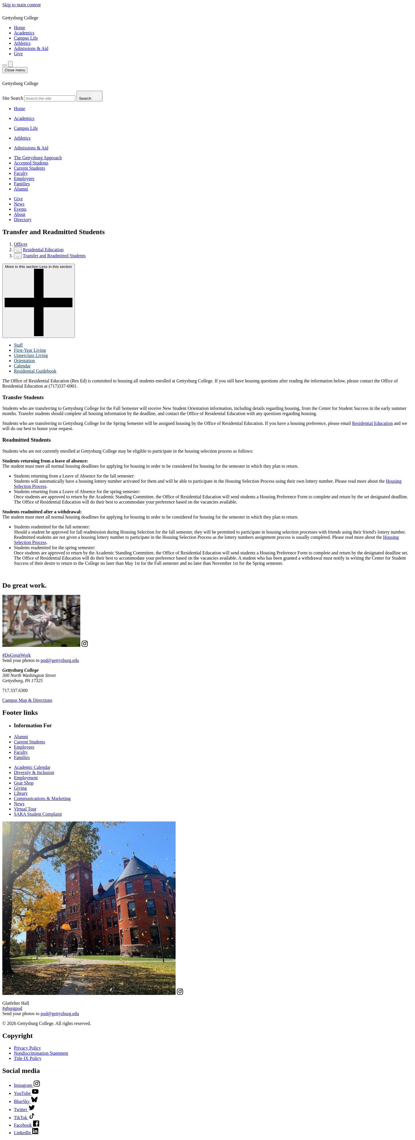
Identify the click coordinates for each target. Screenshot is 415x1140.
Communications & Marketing (42, 798)
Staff (18, 345)
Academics (24, 32)
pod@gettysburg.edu (59, 660)
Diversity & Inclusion (34, 772)
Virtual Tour (25, 808)
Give (18, 53)
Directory (22, 219)
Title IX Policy (27, 1058)
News (19, 203)
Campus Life (26, 38)
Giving (20, 788)
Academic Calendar (32, 767)
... (17, 250)
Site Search (12, 98)
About (19, 214)
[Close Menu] (14, 70)
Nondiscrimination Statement (41, 1053)
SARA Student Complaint (38, 814)
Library (21, 793)
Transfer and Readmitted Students (54, 255)
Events (20, 209)
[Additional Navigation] (4, 65)
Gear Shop (24, 782)
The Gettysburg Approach (38, 157)
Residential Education (43, 249)
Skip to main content (21, 4)
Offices (20, 244)
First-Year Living (30, 350)
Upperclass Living (31, 355)
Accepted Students (31, 162)
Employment (26, 777)
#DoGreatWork (16, 655)
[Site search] (10, 64)
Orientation (24, 360)
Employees (24, 178)
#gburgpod (12, 1008)
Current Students (29, 168)
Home (19, 27)
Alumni (21, 188)
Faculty (21, 173)
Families (22, 183)
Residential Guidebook (35, 371)
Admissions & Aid (31, 48)
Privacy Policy (27, 1047)
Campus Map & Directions (27, 700)
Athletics (22, 43)
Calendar (22, 365)
